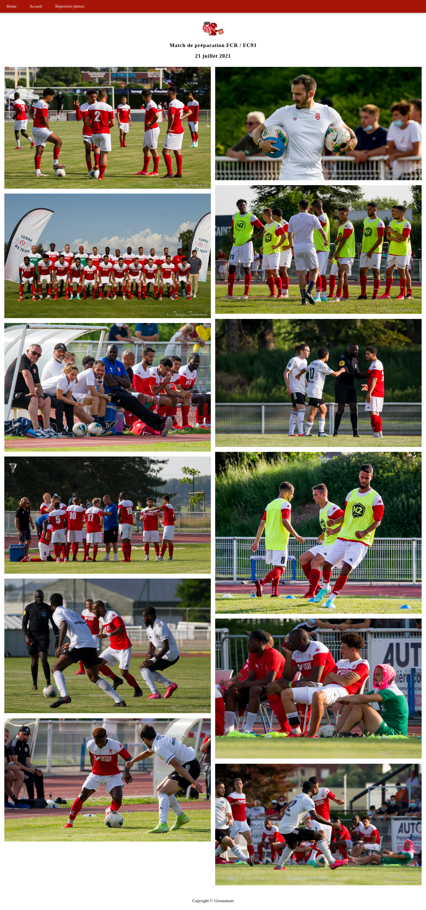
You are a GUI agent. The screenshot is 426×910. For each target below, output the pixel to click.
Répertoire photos (69, 6)
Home (12, 6)
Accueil (36, 6)
